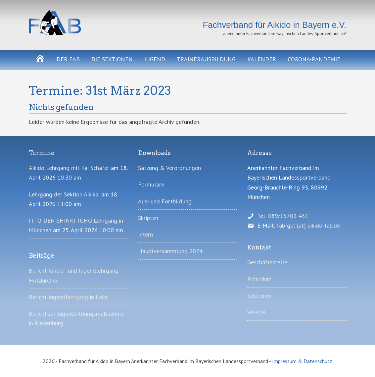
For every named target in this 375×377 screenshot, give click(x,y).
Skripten (148, 218)
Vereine (256, 312)
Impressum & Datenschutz (302, 361)
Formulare (151, 184)
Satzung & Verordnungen (169, 168)
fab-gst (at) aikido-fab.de (308, 225)
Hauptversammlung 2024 (170, 251)
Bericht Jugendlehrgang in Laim (68, 297)
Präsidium (259, 279)
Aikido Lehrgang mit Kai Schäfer (69, 168)
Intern (145, 234)
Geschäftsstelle (267, 262)
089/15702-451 (288, 216)
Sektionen (259, 295)
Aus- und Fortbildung (165, 201)
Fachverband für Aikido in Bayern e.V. (78, 22)
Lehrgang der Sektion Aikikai (64, 194)
